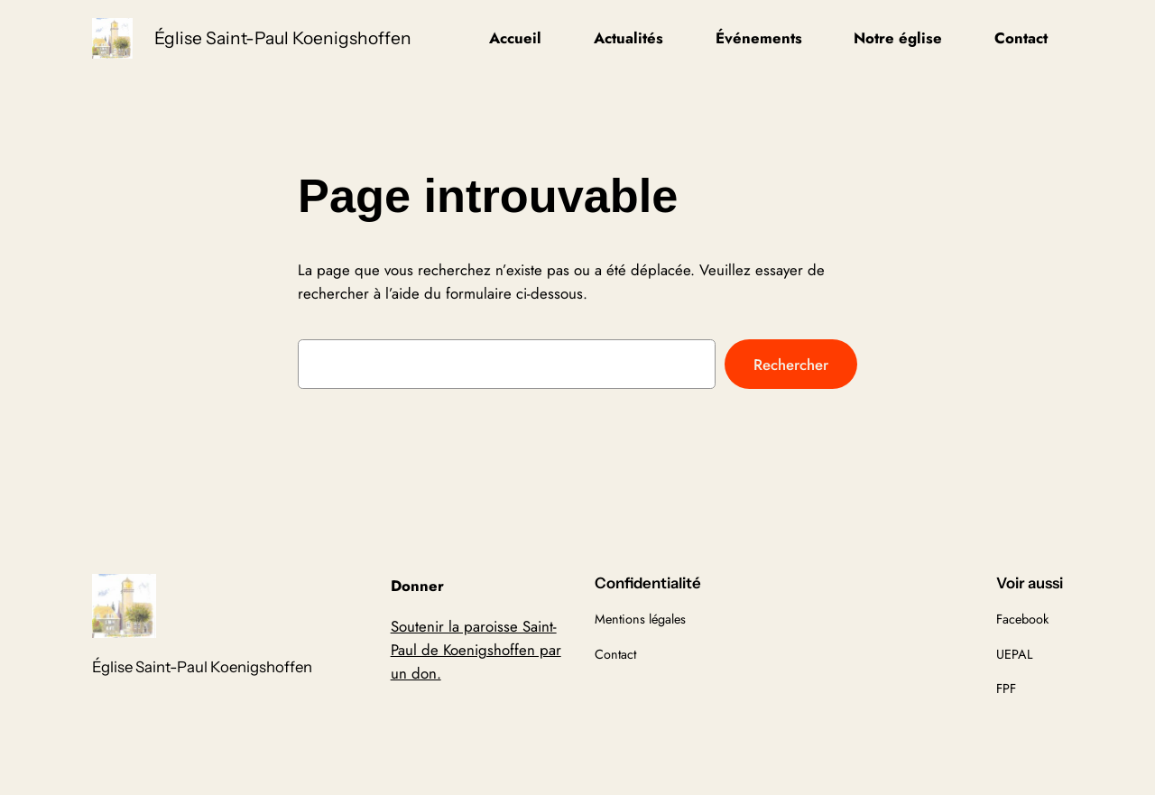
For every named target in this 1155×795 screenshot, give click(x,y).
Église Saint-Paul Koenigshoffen (282, 38)
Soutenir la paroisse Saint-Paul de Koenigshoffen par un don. (476, 649)
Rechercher (790, 364)
